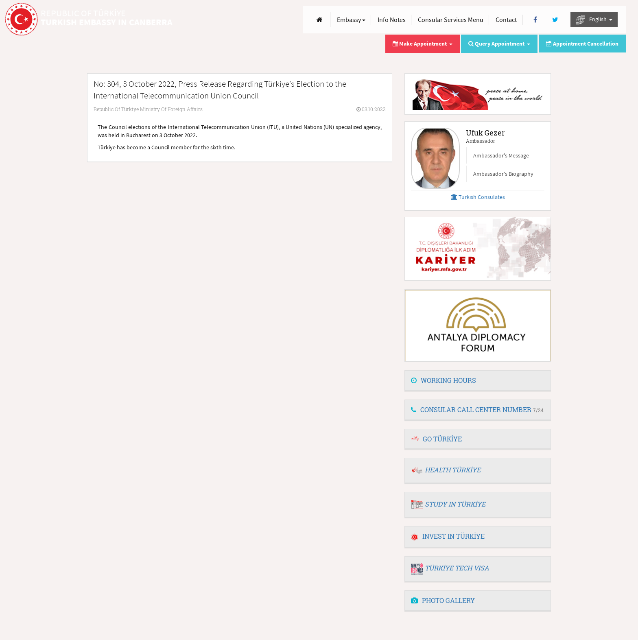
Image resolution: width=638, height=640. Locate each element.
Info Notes (392, 19)
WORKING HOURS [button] (443, 380)
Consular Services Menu (450, 19)
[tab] (478, 381)
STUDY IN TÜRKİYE (455, 504)
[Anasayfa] (319, 19)
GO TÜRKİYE (442, 439)
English (594, 19)
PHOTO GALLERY (443, 600)
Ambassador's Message (501, 155)
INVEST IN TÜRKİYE (448, 536)
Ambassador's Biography (503, 173)
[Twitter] (555, 19)
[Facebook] (535, 19)
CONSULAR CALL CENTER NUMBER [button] (477, 409)
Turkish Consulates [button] (478, 197)
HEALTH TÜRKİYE (453, 469)
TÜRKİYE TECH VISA (457, 568)
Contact (506, 19)
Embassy (351, 19)
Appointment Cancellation (582, 43)
